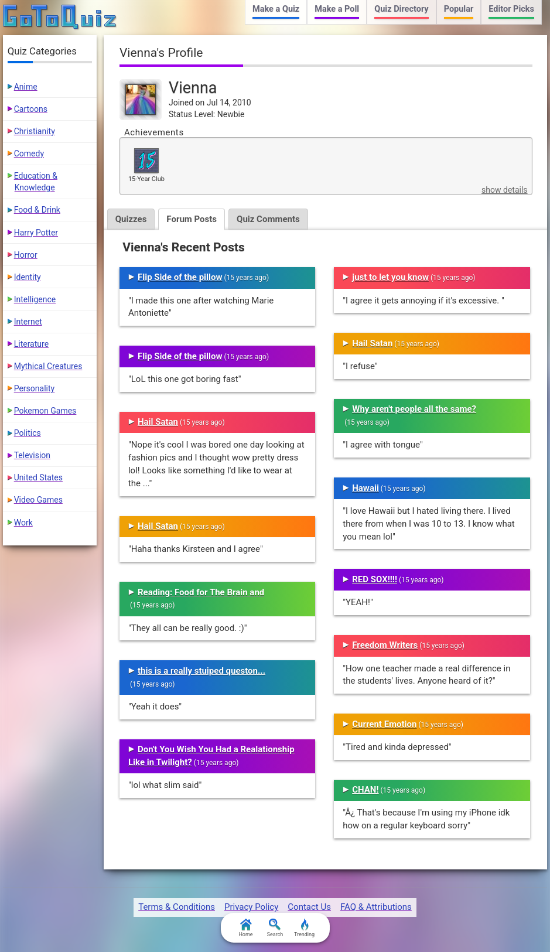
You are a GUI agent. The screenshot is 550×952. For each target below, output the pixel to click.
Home (245, 928)
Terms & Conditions (176, 907)
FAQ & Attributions (376, 907)
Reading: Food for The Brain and (201, 592)
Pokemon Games (45, 410)
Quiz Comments (268, 219)
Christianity (34, 131)
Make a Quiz (275, 9)
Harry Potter (36, 232)
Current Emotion (384, 724)
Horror (25, 255)
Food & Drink (37, 209)
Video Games (38, 499)
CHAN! (365, 789)
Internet (28, 321)
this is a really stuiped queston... (201, 671)
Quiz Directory (401, 9)
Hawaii (365, 488)
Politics (27, 433)
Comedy (29, 153)
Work (23, 522)
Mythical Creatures (48, 366)
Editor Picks (511, 9)
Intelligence (35, 299)
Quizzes (131, 219)
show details (504, 190)
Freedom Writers (385, 645)
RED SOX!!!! (374, 579)
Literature (31, 344)
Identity (27, 277)
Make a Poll (337, 9)
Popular (459, 9)
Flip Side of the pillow (180, 277)
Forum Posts (191, 219)
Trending (304, 928)
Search (275, 928)
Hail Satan (158, 422)
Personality (34, 388)
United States (38, 477)
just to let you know (390, 277)
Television (32, 455)
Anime (25, 86)
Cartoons (30, 109)
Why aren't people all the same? (414, 409)
